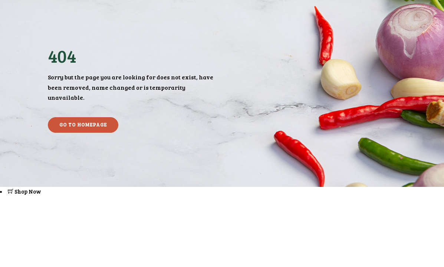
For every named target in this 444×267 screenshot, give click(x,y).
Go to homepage (83, 124)
